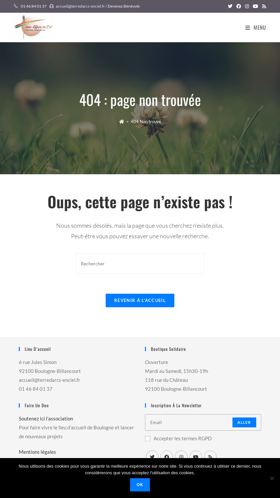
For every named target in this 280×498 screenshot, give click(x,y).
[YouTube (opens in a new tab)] (255, 6)
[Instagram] (181, 456)
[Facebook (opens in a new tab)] (238, 6)
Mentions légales (37, 452)
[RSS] (210, 456)
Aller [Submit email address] (244, 422)
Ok (140, 484)
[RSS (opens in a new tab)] (263, 6)
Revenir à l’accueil (140, 300)
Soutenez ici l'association (46, 418)
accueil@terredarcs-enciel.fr (80, 6)
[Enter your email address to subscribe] (203, 422)
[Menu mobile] (255, 27)
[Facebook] (166, 456)
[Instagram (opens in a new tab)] (247, 6)
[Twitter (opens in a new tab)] (230, 6)
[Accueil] (121, 121)
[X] (152, 456)
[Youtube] (196, 456)
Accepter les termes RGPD (178, 438)
